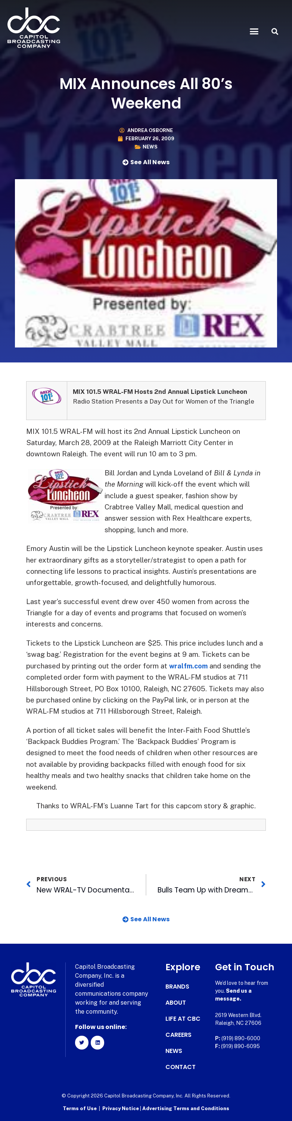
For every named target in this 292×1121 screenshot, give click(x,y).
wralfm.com (189, 666)
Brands (177, 986)
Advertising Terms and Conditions (185, 1108)
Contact (180, 1067)
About (175, 1003)
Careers (178, 1035)
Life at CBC (183, 1019)
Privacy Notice (121, 1108)
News (150, 147)
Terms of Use (80, 1108)
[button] (254, 31)
